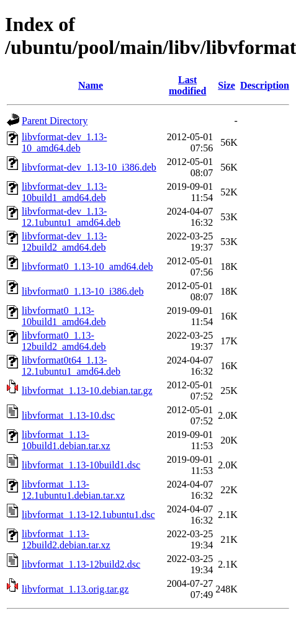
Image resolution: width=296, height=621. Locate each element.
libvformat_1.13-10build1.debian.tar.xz (66, 440)
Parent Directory (54, 120)
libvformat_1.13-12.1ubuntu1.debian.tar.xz (73, 490)
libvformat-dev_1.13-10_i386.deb (89, 167)
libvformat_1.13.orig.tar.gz (75, 589)
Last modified (187, 85)
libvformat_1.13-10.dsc (68, 415)
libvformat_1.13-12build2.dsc (81, 564)
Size (226, 85)
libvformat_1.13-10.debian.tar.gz (87, 390)
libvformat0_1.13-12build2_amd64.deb (64, 341)
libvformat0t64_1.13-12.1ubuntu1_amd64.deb (71, 366)
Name (90, 85)
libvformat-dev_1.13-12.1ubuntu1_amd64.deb (71, 217)
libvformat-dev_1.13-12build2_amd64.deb (64, 241)
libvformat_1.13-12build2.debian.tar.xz (66, 539)
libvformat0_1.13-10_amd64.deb (87, 266)
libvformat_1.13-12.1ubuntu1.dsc (88, 514)
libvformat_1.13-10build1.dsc (81, 465)
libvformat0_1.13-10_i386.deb (82, 291)
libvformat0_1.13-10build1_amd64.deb (64, 316)
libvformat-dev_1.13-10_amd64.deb (64, 142)
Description (264, 85)
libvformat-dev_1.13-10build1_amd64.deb (64, 192)
